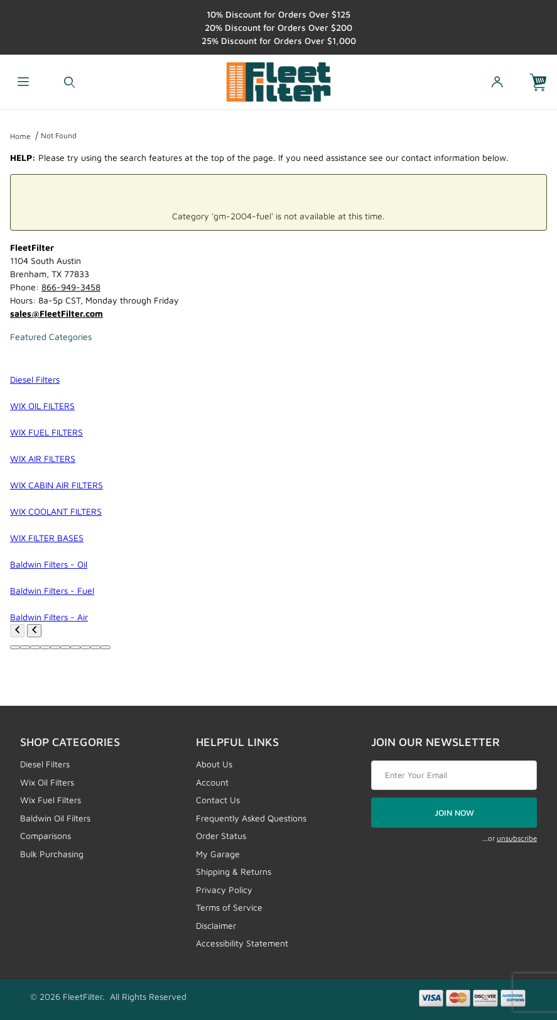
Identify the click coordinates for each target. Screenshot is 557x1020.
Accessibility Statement (242, 943)
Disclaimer (216, 925)
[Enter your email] (454, 775)
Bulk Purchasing (52, 853)
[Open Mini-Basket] (543, 82)
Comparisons (45, 835)
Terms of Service (229, 907)
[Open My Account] (496, 82)
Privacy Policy (224, 889)
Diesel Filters (45, 764)
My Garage (218, 853)
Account (212, 782)
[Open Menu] (23, 82)
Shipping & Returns (233, 871)
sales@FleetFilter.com (56, 313)
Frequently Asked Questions (251, 818)
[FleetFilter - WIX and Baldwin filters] (278, 80)
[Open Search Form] (69, 82)
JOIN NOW (454, 813)
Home (20, 136)
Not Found (59, 135)
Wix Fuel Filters (50, 799)
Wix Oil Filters (47, 782)
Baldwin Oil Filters (55, 818)
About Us (214, 764)
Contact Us (218, 799)
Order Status (221, 835)
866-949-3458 (70, 287)
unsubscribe (517, 838)
